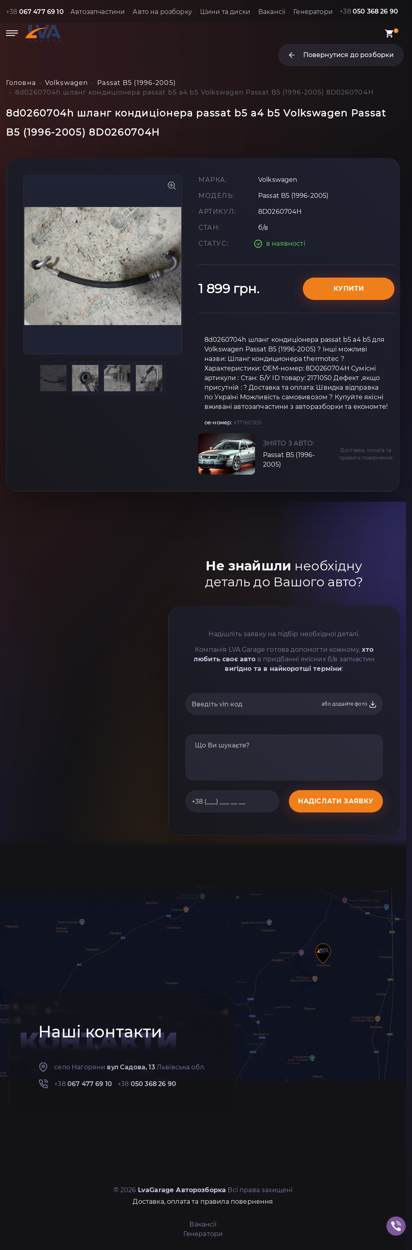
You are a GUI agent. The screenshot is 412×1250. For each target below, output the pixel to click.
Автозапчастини (98, 12)
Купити (349, 288)
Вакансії (271, 12)
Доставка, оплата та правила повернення (366, 454)
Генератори (313, 12)
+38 (35, 12)
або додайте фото (349, 704)
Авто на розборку (162, 12)
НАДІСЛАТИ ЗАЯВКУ (336, 801)
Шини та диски (225, 12)
